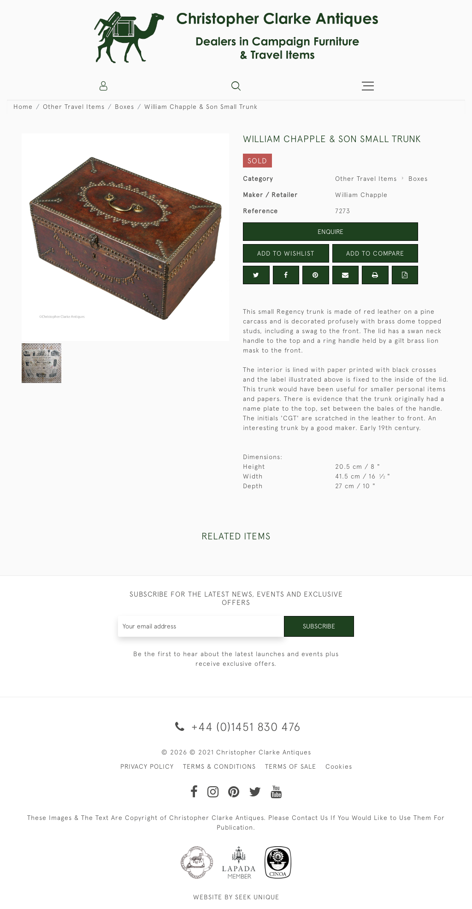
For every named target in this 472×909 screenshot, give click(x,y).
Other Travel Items (74, 106)
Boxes (124, 106)
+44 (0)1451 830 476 (236, 726)
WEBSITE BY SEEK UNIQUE (236, 897)
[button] (236, 86)
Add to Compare (375, 253)
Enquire (330, 231)
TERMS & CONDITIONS (219, 766)
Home (23, 106)
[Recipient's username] (201, 626)
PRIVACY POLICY (147, 766)
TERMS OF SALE (290, 766)
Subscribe (319, 626)
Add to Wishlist (285, 253)
